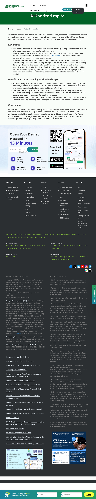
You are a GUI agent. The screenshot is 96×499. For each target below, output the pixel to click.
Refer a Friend (33, 15)
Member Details (12, 418)
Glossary (18, 29)
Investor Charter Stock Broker (18, 357)
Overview (28, 187)
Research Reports (66, 193)
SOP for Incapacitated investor (18, 433)
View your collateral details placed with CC (23, 385)
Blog (45, 10)
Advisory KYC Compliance (16, 370)
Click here (18, 333)
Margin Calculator (84, 203)
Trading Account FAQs (83, 217)
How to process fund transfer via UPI (20, 381)
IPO (26, 209)
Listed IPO (11, 193)
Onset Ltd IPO (83, 257)
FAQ (79, 187)
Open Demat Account (47, 191)
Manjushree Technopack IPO (61, 259)
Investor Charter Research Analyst (20, 361)
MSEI (33, 245)
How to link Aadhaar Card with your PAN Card (24, 409)
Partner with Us (40, 237)
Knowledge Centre (64, 205)
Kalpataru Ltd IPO (71, 257)
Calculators (81, 200)
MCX (21, 245)
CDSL (13, 257)
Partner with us (34, 10)
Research (43, 6)
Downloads (81, 197)
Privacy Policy (37, 234)
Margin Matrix (82, 207)
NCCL (29, 248)
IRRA (43, 245)
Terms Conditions (49, 234)
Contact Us (81, 190)
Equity (27, 190)
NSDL (8, 257)
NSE (7, 245)
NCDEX (27, 245)
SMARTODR (56, 248)
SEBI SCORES (72, 245)
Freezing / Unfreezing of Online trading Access (82, 224)
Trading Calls (64, 190)
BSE (12, 245)
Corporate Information (78, 234)
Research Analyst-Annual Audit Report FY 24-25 (25, 444)
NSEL (38, 245)
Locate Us (81, 193)
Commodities (30, 197)
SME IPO (28, 212)
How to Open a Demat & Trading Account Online (25, 413)
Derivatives (29, 193)
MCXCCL (23, 248)
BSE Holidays (64, 218)
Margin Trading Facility (30, 205)
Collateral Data (13, 248)
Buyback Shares (13, 190)
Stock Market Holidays (64, 210)
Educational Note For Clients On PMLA (20, 237)
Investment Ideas (66, 187)
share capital (55, 55)
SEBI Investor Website (15, 429)
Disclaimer (27, 234)
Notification (18, 234)
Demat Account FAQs (83, 211)
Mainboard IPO (30, 216)
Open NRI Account (46, 202)
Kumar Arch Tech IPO (57, 257)
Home (10, 29)
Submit (89, 495)
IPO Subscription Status (13, 198)
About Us (9, 234)
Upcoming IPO (13, 187)
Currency (28, 200)
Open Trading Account (47, 197)
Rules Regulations (63, 234)
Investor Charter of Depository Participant (23, 365)
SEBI (16, 245)
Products (32, 6)
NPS (44, 187)
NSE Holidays (64, 214)
